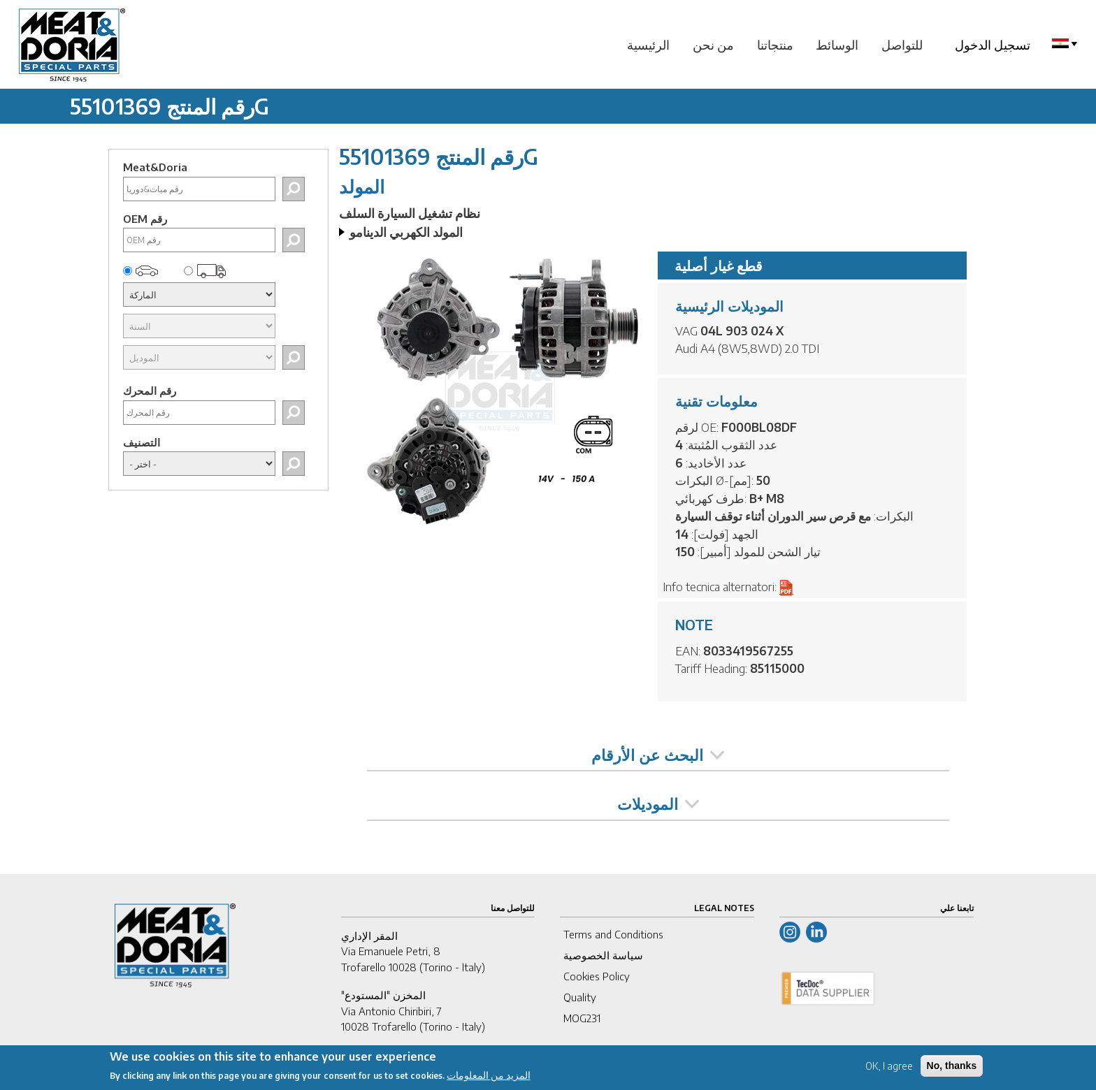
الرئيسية (648, 44)
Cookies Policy (596, 976)
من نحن (713, 44)
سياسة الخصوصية (603, 955)
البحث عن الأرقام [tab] (657, 754)
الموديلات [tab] (658, 803)
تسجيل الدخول (992, 44)
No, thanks (952, 1067)
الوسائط (837, 44)
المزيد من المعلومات (489, 1077)
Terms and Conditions (613, 934)
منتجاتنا (775, 44)
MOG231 (581, 1018)
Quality (579, 997)
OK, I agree (889, 1068)
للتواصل (902, 44)
